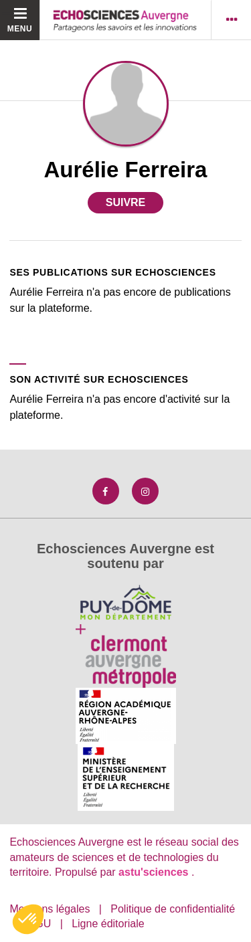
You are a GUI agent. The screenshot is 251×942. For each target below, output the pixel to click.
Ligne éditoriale (108, 923)
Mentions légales (49, 909)
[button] (28, 919)
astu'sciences (154, 872)
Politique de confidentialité (172, 909)
